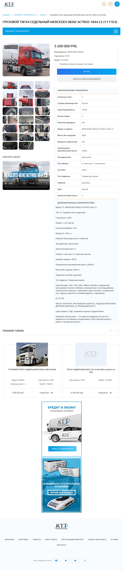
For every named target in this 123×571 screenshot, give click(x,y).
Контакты (61, 545)
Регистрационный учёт (73, 539)
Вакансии (9, 539)
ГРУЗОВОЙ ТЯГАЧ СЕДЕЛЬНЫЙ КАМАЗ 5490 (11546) (32, 369)
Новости (37, 539)
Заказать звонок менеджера (87, 79)
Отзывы (114, 539)
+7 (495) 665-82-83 (91, 4)
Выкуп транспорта (97, 539)
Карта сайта (51, 539)
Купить (86, 72)
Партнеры (23, 539)
